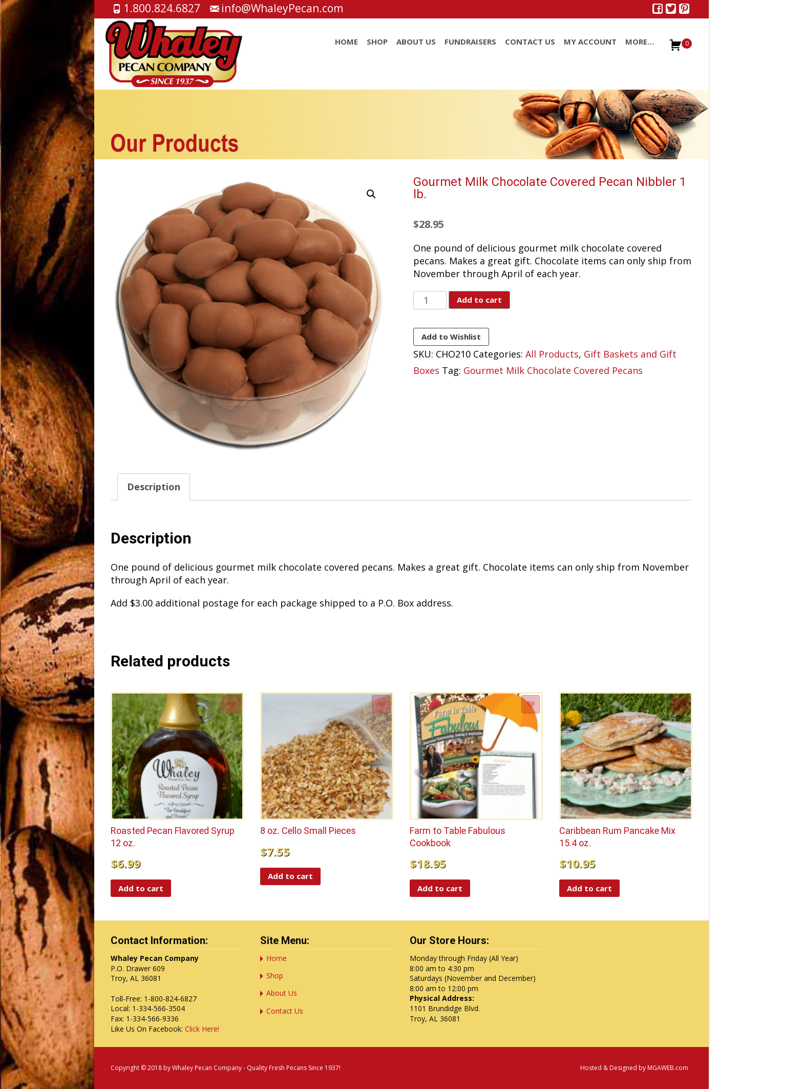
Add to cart (479, 300)
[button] (371, 194)
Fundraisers (470, 50)
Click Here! (202, 1029)
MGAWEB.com (667, 1067)
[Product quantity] (430, 300)
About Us (416, 50)
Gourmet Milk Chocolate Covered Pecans (553, 370)
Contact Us (530, 50)
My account (590, 50)
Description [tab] (153, 486)
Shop (377, 50)
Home (346, 50)
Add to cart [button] (140, 888)
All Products (552, 354)
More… (639, 50)
